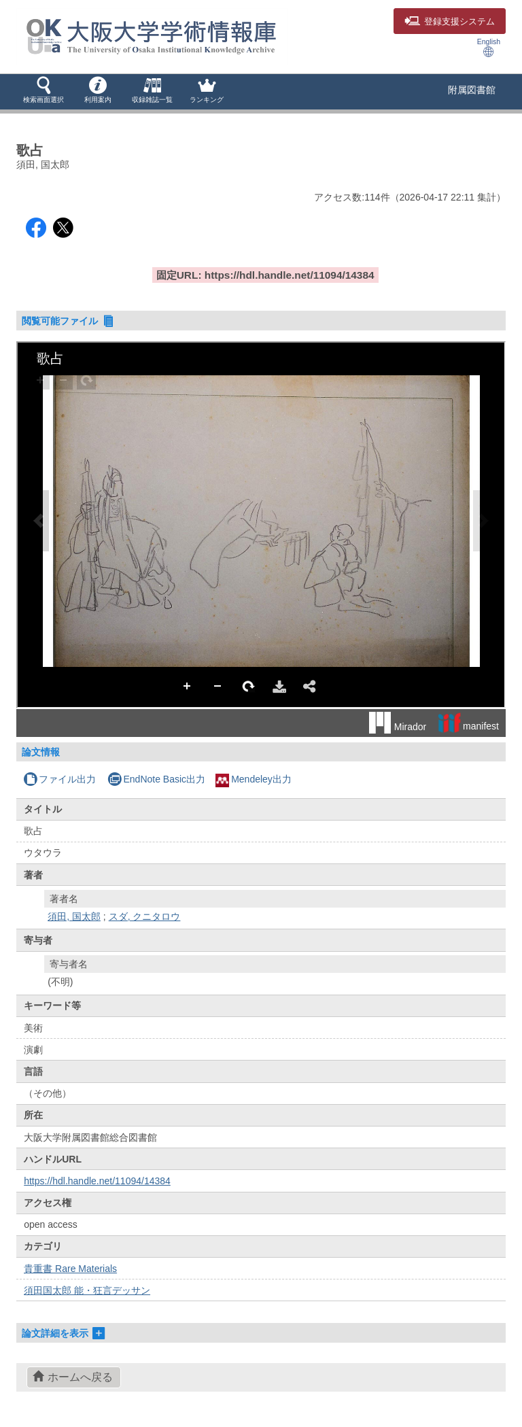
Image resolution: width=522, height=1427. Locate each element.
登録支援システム (449, 22)
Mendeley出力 (253, 779)
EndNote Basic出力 (156, 779)
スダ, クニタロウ (145, 916)
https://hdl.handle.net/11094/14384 (97, 1180)
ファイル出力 (59, 779)
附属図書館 (471, 89)
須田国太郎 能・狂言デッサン (87, 1290)
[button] (43, 91)
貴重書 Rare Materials (70, 1268)
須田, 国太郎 (74, 916)
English (488, 47)
